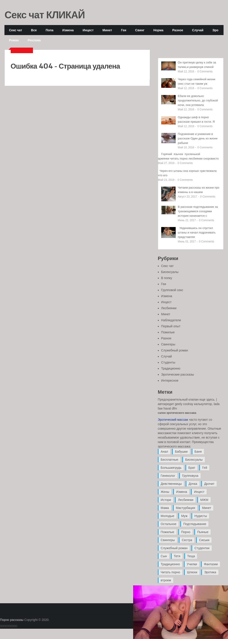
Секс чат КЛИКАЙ (44, 14)
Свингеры (168, 344)
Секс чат (15, 30)
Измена (68, 30)
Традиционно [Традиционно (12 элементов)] (170, 564)
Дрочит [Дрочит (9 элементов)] (209, 484)
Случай (198, 30)
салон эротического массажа (177, 412)
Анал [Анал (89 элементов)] (164, 451)
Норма (158, 30)
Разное (177, 30)
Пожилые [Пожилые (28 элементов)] (167, 532)
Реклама (34, 40)
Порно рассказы (11, 620)
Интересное (170, 380)
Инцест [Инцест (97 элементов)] (199, 492)
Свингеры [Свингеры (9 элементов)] (168, 540)
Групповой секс (172, 290)
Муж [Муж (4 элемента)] (184, 516)
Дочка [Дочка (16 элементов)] (193, 484)
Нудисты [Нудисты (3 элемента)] (200, 516)
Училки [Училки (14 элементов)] (192, 564)
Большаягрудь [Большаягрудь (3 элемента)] (171, 467)
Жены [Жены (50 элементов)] (165, 492)
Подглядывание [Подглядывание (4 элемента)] (194, 524)
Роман (14, 40)
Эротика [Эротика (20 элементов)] (210, 572)
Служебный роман (174, 350)
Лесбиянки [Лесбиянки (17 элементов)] (185, 500)
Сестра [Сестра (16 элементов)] (187, 540)
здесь (210, 399)
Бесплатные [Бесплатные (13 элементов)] (169, 459)
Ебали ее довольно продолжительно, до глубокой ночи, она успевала (198, 100)
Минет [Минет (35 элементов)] (206, 508)
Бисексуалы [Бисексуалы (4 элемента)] (194, 459)
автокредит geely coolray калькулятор (185, 404)
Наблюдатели (171, 320)
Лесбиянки (169, 308)
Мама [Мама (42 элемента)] (165, 508)
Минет (107, 30)
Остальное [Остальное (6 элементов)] (169, 524)
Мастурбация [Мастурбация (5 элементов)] (185, 508)
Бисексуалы (170, 272)
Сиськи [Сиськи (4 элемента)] (204, 540)
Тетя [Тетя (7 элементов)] (177, 556)
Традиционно (170, 368)
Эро (215, 30)
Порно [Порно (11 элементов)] (185, 532)
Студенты (168, 362)
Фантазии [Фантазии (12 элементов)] (211, 564)
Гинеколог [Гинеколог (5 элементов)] (168, 475)
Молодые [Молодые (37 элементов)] (167, 516)
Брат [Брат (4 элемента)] (191, 467)
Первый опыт (171, 326)
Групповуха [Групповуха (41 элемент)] (190, 475)
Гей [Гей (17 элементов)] (204, 467)
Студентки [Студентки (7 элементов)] (201, 548)
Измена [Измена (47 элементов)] (181, 492)
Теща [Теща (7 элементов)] (191, 556)
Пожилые (168, 332)
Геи (123, 30)
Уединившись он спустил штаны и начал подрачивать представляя (197, 232)
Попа (49, 30)
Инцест (88, 30)
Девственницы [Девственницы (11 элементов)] (171, 484)
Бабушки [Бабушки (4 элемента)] (181, 451)
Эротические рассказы (177, 374)
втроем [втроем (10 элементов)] (166, 580)
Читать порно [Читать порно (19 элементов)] (170, 572)
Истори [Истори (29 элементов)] (166, 500)
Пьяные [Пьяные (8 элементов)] (203, 532)
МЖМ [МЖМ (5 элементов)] (204, 500)
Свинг (140, 30)
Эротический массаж (173, 419)
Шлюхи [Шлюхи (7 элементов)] (192, 572)
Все (34, 30)
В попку (166, 278)
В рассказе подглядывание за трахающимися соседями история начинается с (198, 211)
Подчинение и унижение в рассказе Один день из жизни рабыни (198, 138)
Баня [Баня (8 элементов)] (198, 451)
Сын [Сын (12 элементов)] (164, 556)
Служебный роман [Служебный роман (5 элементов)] (174, 548)
